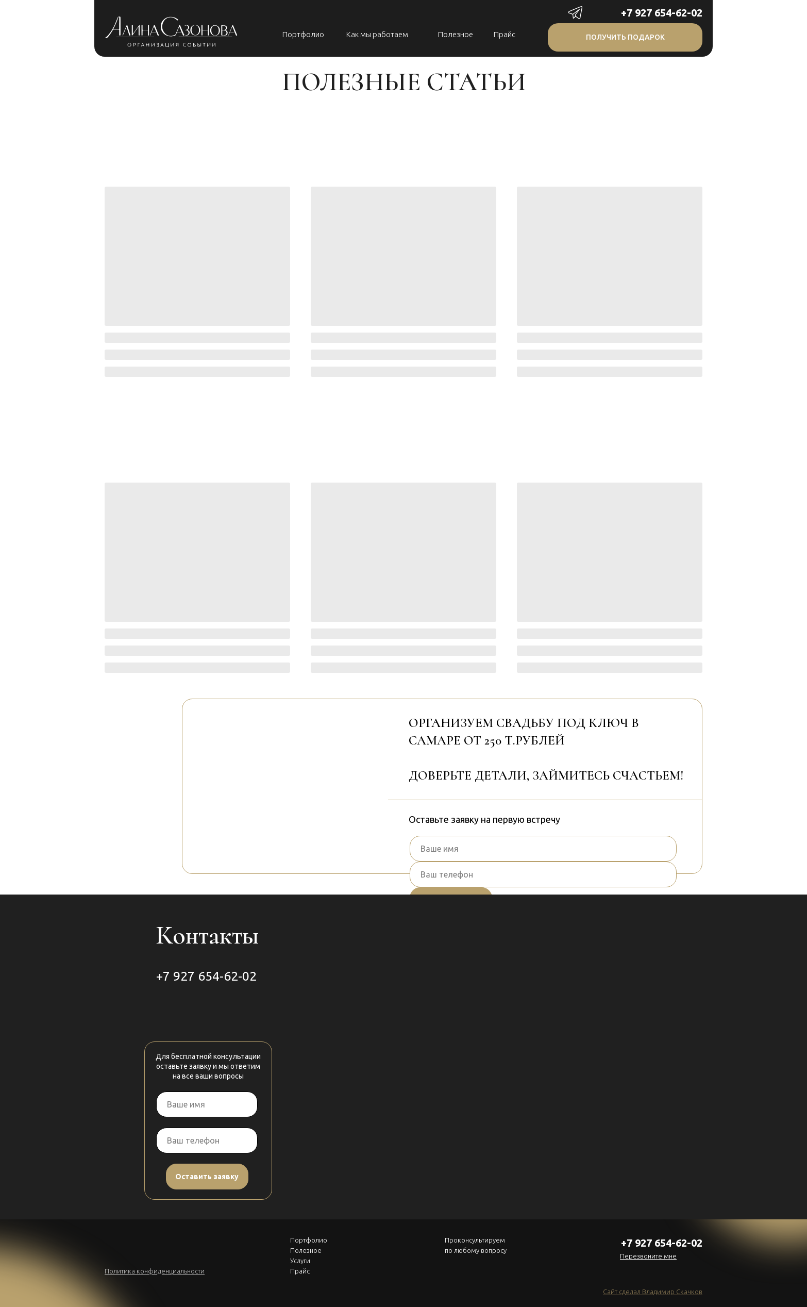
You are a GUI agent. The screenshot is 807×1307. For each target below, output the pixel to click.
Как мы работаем (377, 34)
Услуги (300, 1260)
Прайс (504, 34)
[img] (610, 12)
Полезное (455, 34)
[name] (543, 849)
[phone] (543, 874)
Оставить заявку (207, 1176)
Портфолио (303, 34)
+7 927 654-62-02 (661, 13)
